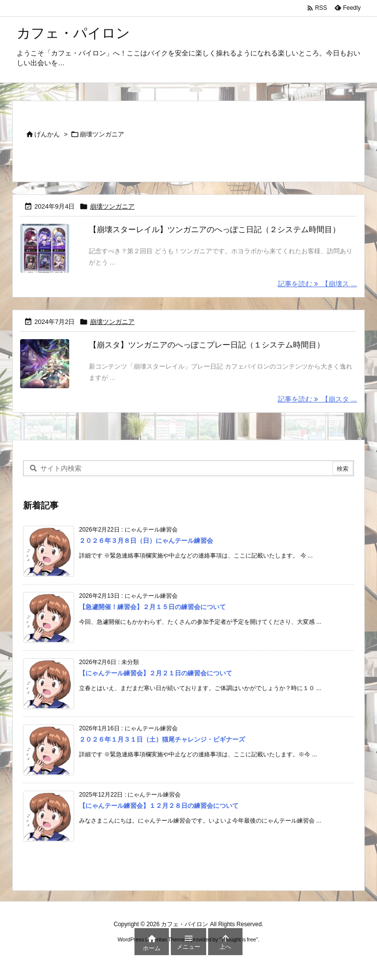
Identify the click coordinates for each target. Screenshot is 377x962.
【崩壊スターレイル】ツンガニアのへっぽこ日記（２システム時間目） (214, 229)
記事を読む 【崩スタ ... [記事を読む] (317, 399)
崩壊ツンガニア (112, 206)
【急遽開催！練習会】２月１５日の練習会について (152, 607)
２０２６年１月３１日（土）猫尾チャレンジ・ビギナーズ (162, 740)
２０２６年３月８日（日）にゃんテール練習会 (146, 541)
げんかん (47, 134)
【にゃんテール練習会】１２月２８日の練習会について (159, 806)
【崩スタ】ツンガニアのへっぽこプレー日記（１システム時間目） (206, 345)
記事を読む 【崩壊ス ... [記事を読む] (317, 284)
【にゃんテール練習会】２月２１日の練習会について (155, 673)
